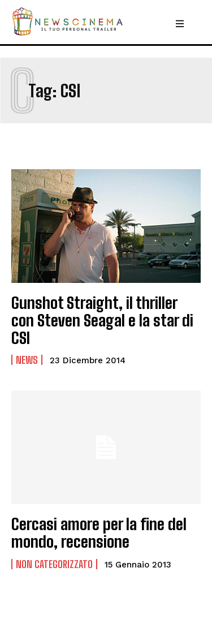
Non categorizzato (54, 564)
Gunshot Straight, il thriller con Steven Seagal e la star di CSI (102, 320)
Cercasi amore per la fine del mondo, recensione (99, 532)
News (27, 360)
